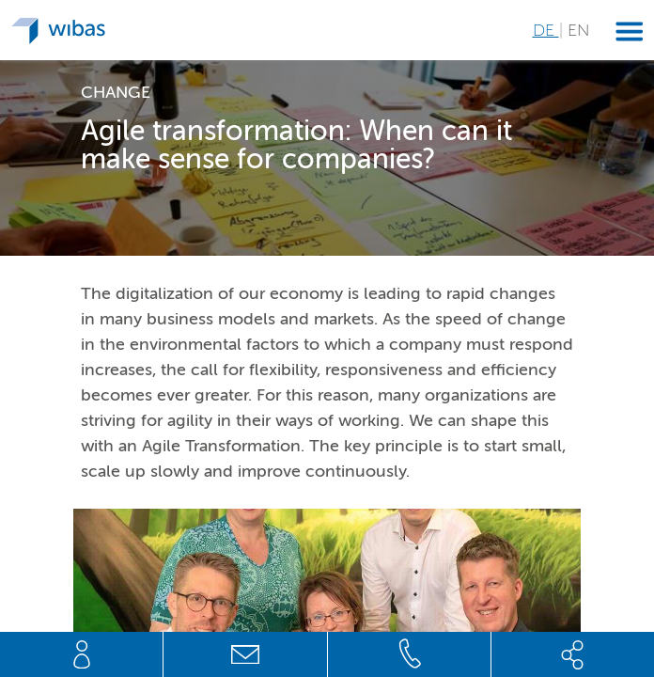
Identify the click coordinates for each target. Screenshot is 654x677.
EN (578, 30)
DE (546, 30)
